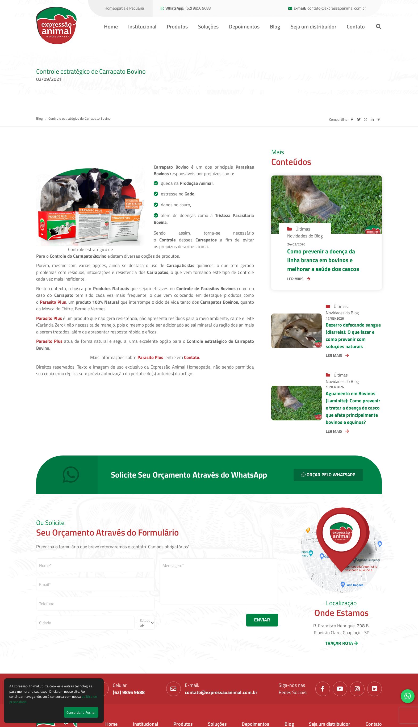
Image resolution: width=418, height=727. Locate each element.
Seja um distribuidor (313, 26)
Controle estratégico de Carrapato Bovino (79, 118)
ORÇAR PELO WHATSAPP (328, 474)
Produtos (177, 26)
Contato (356, 26)
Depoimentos (244, 26)
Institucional (142, 26)
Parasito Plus (53, 302)
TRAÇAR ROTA (341, 643)
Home (111, 26)
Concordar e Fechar (81, 712)
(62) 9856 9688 (198, 8)
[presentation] (200, 620)
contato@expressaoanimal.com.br (336, 8)
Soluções (208, 26)
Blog (275, 26)
